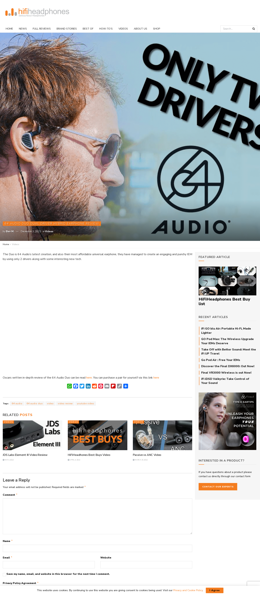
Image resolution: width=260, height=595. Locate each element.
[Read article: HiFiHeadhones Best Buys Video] (97, 435)
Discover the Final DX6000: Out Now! (227, 366)
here (89, 378)
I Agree (214, 590)
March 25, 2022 (140, 460)
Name (8, 542)
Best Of (88, 28)
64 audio (17, 403)
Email (7, 559)
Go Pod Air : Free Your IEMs (220, 360)
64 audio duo (35, 403)
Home (9, 28)
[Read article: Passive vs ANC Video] (162, 435)
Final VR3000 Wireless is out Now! (226, 373)
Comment (10, 495)
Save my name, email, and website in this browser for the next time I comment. (58, 575)
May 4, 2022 (8, 460)
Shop (156, 28)
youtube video (85, 403)
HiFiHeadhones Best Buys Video (89, 455)
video (50, 403)
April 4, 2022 (74, 460)
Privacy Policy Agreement (21, 585)
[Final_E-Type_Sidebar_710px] (227, 421)
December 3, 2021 (31, 231)
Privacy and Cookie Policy (188, 590)
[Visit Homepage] (37, 12)
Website (105, 558)
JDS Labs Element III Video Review (25, 455)
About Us (140, 28)
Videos (123, 28)
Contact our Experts (218, 486)
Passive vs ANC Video (147, 455)
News (23, 28)
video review (65, 403)
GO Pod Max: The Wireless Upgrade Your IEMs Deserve (227, 341)
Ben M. (10, 231)
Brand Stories (67, 28)
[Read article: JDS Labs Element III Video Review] (32, 435)
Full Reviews (42, 28)
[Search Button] (254, 29)
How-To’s (106, 28)
